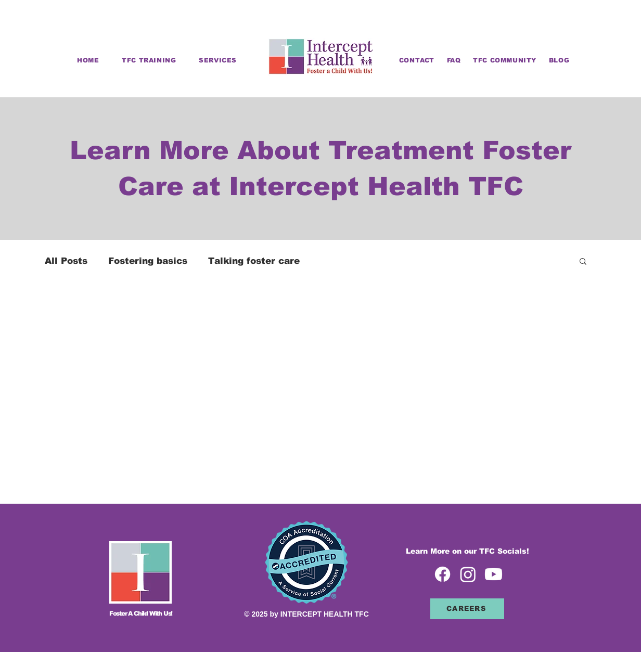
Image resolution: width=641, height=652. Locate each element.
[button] (583, 262)
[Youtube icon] (493, 574)
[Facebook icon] (442, 574)
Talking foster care (254, 261)
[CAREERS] (467, 608)
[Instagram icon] (468, 574)
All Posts (66, 261)
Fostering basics (147, 261)
